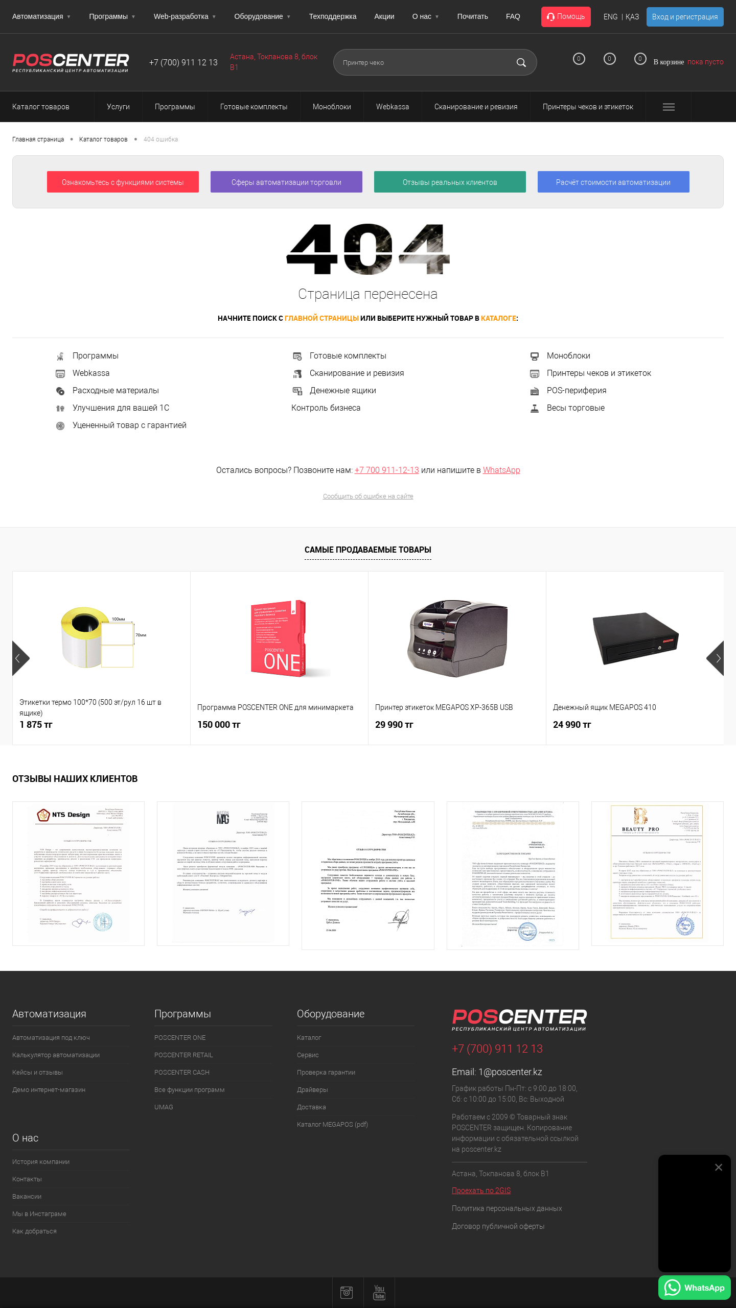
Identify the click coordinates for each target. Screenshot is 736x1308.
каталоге (498, 318)
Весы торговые (566, 408)
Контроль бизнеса (326, 408)
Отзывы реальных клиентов (450, 182)
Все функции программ (189, 1089)
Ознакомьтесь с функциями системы (123, 182)
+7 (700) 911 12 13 (183, 62)
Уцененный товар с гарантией (120, 425)
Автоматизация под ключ (51, 1037)
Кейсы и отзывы (37, 1072)
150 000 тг (219, 724)
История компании (41, 1162)
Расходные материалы (106, 390)
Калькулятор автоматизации (56, 1055)
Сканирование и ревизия (347, 373)
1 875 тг (36, 724)
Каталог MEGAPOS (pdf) (332, 1124)
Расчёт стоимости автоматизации (613, 182)
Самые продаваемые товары (368, 549)
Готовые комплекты (338, 356)
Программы (112, 16)
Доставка (311, 1107)
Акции (385, 16)
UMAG (163, 1107)
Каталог (309, 1037)
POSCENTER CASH (182, 1072)
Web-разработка (185, 16)
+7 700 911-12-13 (387, 470)
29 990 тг (394, 724)
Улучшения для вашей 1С (111, 408)
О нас (426, 16)
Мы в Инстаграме (39, 1214)
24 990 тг (572, 724)
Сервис (308, 1055)
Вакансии (26, 1196)
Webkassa (82, 373)
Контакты (27, 1179)
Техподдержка (333, 16)
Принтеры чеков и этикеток (589, 373)
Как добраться (34, 1231)
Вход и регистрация (685, 17)
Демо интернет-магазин (48, 1089)
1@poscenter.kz (510, 1071)
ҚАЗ (632, 17)
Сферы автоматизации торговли (286, 182)
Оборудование (263, 16)
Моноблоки (559, 356)
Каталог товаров (50, 107)
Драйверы (312, 1089)
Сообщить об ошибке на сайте (368, 496)
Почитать (472, 16)
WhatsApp (501, 470)
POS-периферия (567, 390)
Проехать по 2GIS (481, 1190)
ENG (611, 17)
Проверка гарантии (326, 1072)
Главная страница (38, 139)
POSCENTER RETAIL (183, 1055)
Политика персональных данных (507, 1208)
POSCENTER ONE (179, 1037)
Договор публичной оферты (498, 1226)
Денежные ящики (333, 390)
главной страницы (322, 318)
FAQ (513, 16)
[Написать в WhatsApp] (694, 1289)
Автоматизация (41, 16)
